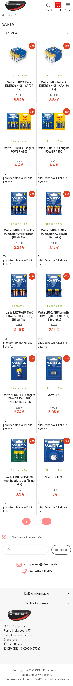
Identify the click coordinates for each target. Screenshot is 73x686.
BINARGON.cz (41, 679)
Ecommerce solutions (18, 679)
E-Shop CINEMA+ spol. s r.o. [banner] (15, 7)
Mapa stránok (60, 679)
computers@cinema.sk (40, 564)
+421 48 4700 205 (40, 571)
